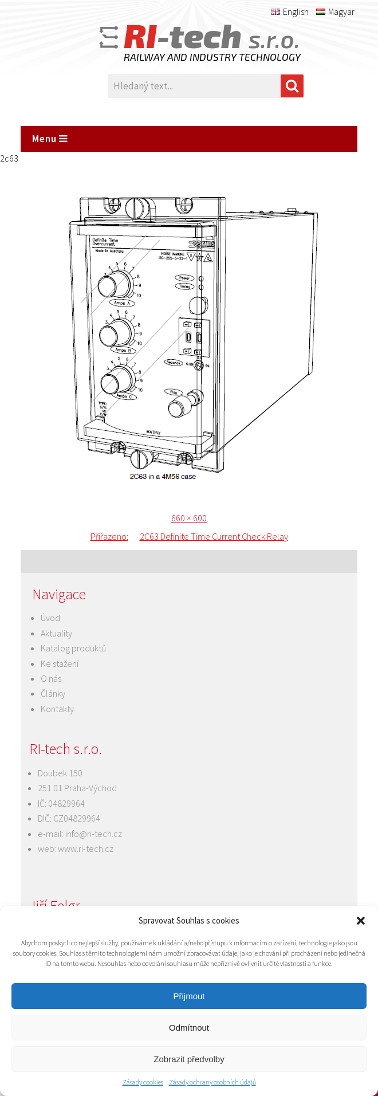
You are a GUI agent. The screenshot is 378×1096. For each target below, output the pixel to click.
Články (53, 693)
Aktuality (56, 633)
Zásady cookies (143, 1082)
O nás (51, 678)
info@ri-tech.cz (93, 833)
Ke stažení (59, 663)
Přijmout (188, 996)
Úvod (50, 617)
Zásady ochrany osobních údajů (212, 1082)
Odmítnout (189, 1027)
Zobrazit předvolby (188, 1059)
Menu (50, 138)
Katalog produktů (73, 648)
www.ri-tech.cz (85, 848)
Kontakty (57, 708)
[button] (361, 920)
